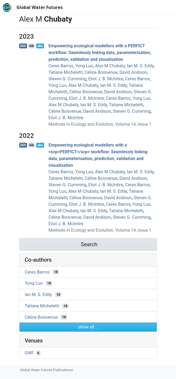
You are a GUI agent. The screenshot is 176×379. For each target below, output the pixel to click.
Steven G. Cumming (67, 78)
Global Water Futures (39, 7)
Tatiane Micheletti (65, 72)
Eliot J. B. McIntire (105, 78)
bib (31, 46)
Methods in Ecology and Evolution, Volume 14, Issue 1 (99, 124)
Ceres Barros (60, 65)
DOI (23, 46)
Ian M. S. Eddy (140, 65)
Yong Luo (84, 65)
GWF (29, 352)
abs (40, 46)
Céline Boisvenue (101, 72)
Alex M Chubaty (110, 65)
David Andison (133, 72)
